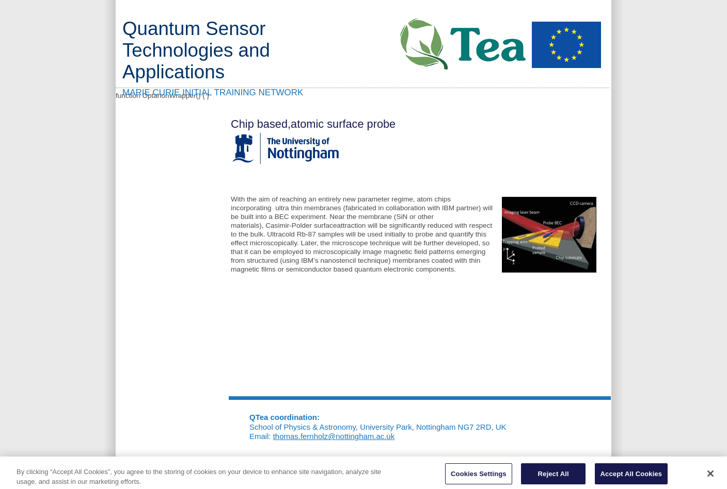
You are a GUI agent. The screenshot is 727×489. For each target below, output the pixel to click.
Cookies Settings (479, 476)
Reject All (553, 476)
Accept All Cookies (631, 476)
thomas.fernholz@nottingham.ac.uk (333, 436)
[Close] (710, 475)
